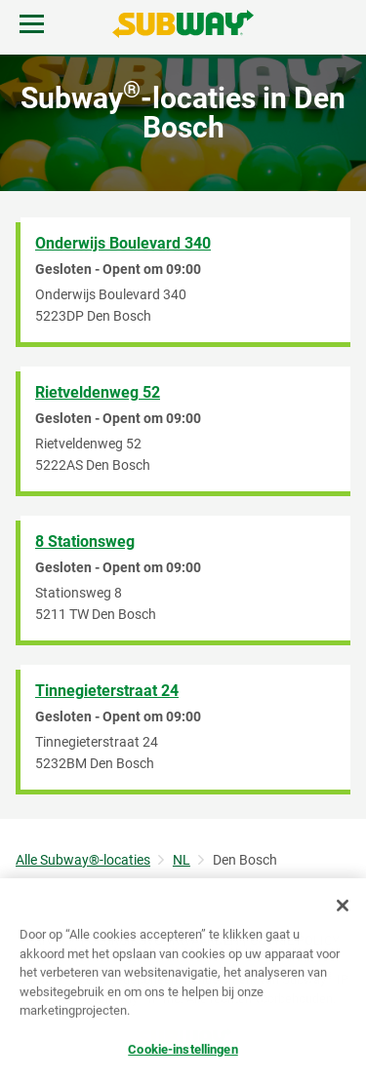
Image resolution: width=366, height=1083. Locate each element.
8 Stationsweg (85, 541)
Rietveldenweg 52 (97, 392)
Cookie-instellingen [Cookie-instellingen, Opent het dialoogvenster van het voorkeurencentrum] (182, 1050)
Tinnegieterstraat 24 (107, 690)
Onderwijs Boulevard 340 (123, 243)
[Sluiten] (342, 906)
